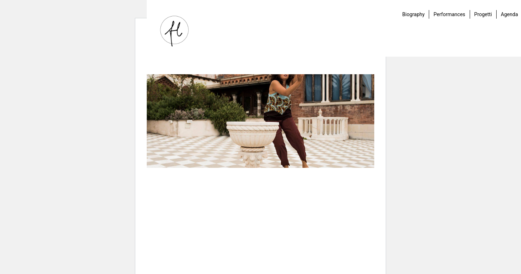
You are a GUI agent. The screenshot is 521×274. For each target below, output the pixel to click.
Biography (413, 14)
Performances (449, 14)
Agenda (509, 14)
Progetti (483, 14)
